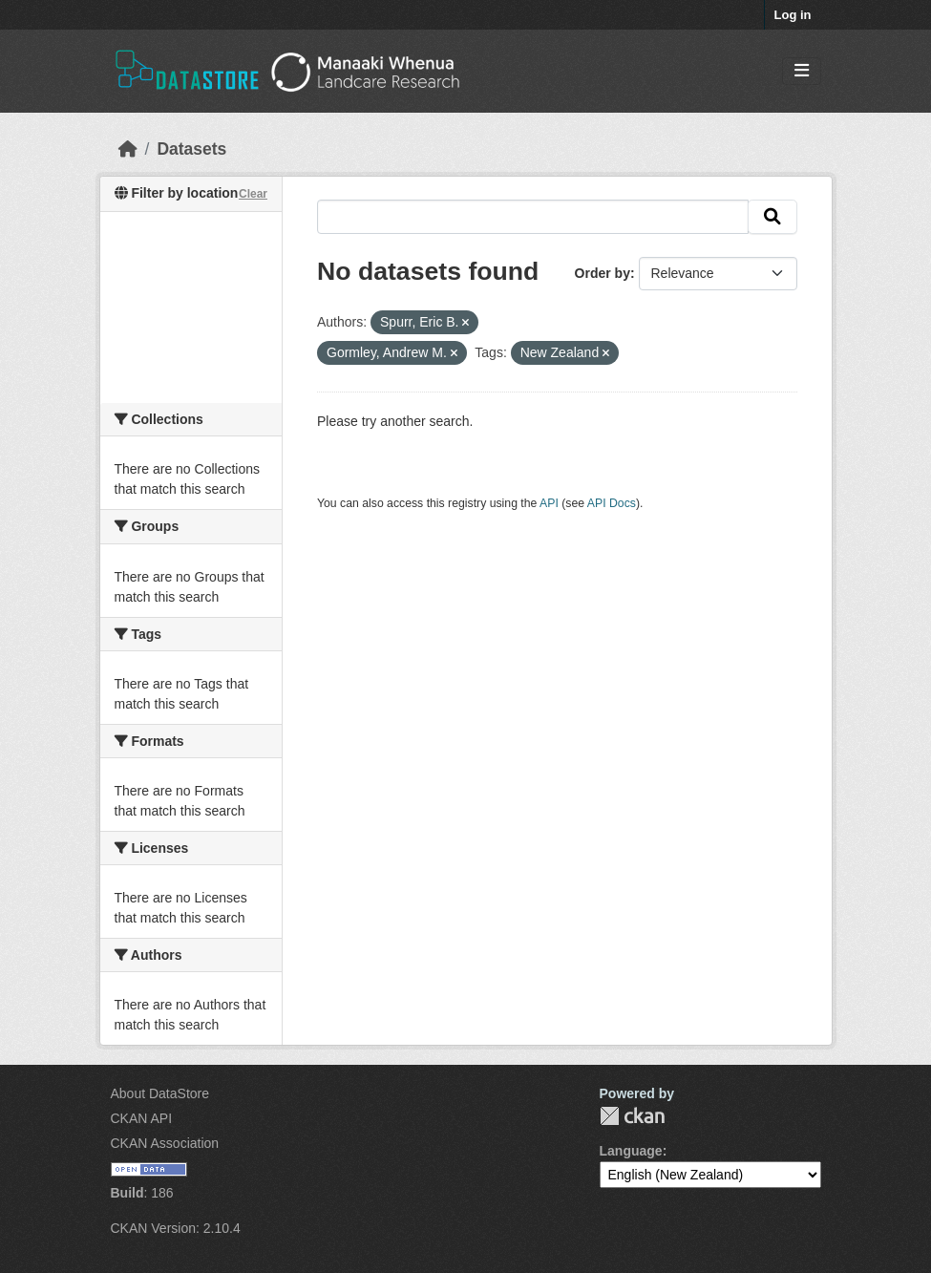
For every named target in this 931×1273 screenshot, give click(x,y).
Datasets (191, 149)
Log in (793, 15)
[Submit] (772, 217)
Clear (253, 194)
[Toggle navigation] (801, 71)
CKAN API (142, 1118)
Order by (602, 273)
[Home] (128, 149)
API (549, 503)
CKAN (632, 1116)
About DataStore (160, 1093)
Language (631, 1150)
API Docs (611, 503)
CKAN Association (165, 1143)
